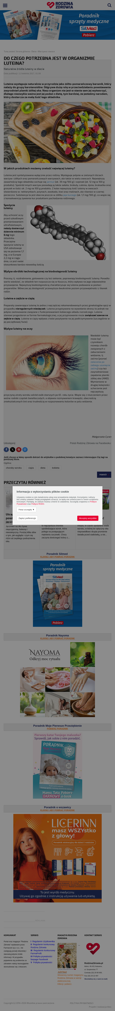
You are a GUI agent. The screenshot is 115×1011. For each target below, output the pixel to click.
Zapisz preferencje (27, 518)
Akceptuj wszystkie (88, 518)
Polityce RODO (37, 504)
